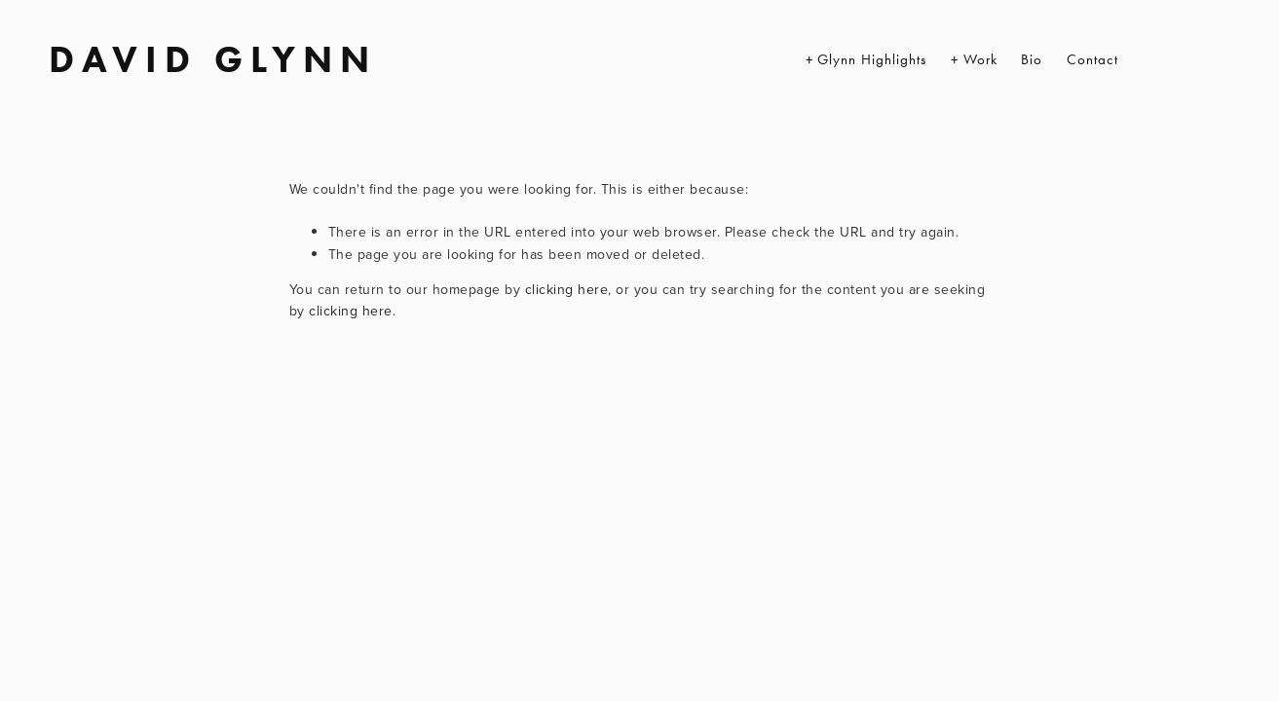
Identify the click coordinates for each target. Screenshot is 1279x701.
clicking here (567, 289)
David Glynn (213, 59)
